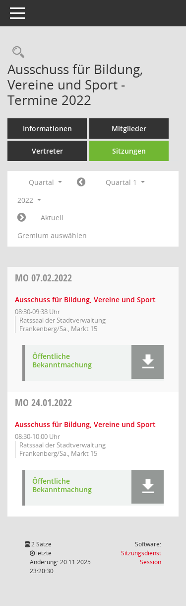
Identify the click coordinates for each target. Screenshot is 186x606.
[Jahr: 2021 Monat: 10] (81, 182)
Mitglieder (129, 128)
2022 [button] (29, 200)
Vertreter (47, 151)
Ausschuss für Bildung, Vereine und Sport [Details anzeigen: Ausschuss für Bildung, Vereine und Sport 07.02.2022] (85, 299)
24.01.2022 (43, 402)
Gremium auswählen (52, 235)
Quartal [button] (45, 182)
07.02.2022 (43, 277)
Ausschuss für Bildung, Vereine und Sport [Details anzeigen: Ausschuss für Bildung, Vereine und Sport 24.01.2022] (85, 424)
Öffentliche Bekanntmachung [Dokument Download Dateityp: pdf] (62, 360)
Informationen (47, 128)
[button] (147, 362)
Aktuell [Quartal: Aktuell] (52, 217)
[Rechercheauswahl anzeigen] (15, 52)
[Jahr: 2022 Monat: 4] (21, 218)
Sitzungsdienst (141, 557)
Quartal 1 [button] (125, 182)
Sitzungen (129, 151)
